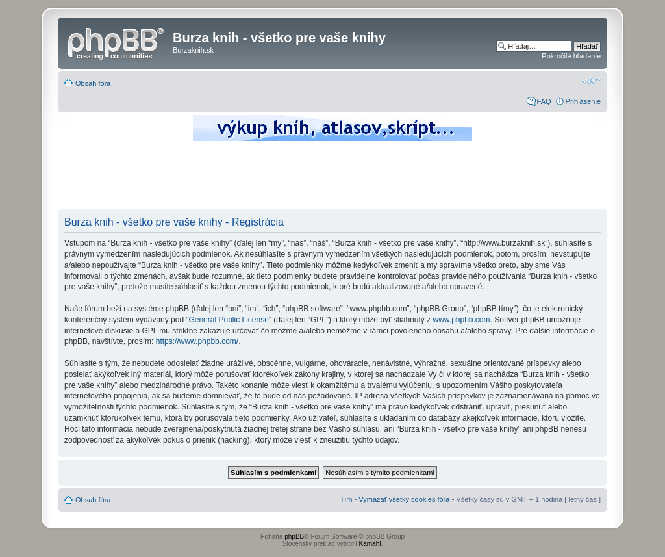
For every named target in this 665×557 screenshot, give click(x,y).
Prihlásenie (583, 101)
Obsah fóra (92, 83)
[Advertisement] (332, 178)
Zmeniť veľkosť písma (591, 80)
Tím (346, 499)
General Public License (228, 319)
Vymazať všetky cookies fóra (403, 499)
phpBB (294, 536)
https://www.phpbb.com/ (197, 341)
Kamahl (370, 543)
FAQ (544, 101)
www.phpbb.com (461, 319)
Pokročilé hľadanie (571, 56)
